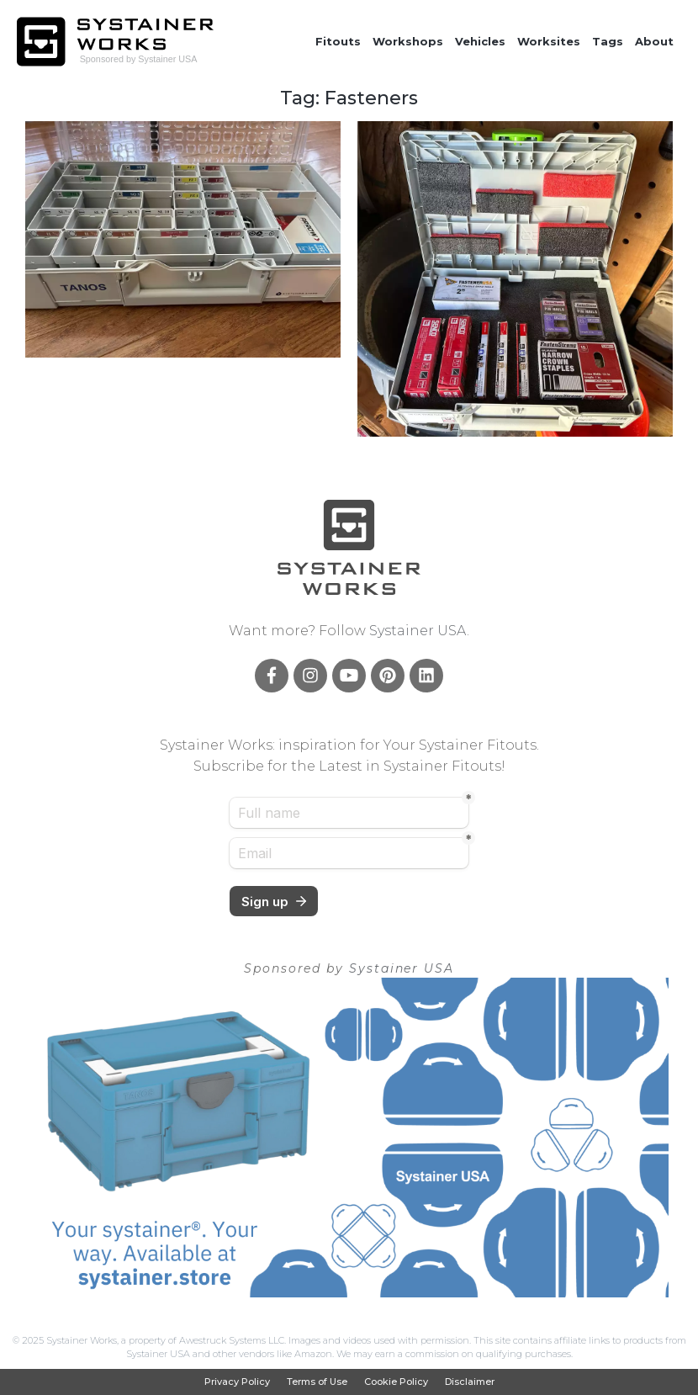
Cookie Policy (396, 1382)
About (654, 41)
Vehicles (480, 41)
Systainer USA (418, 631)
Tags (607, 41)
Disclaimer (469, 1382)
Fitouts (338, 41)
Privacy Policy (237, 1382)
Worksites (548, 41)
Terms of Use (317, 1382)
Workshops (408, 41)
